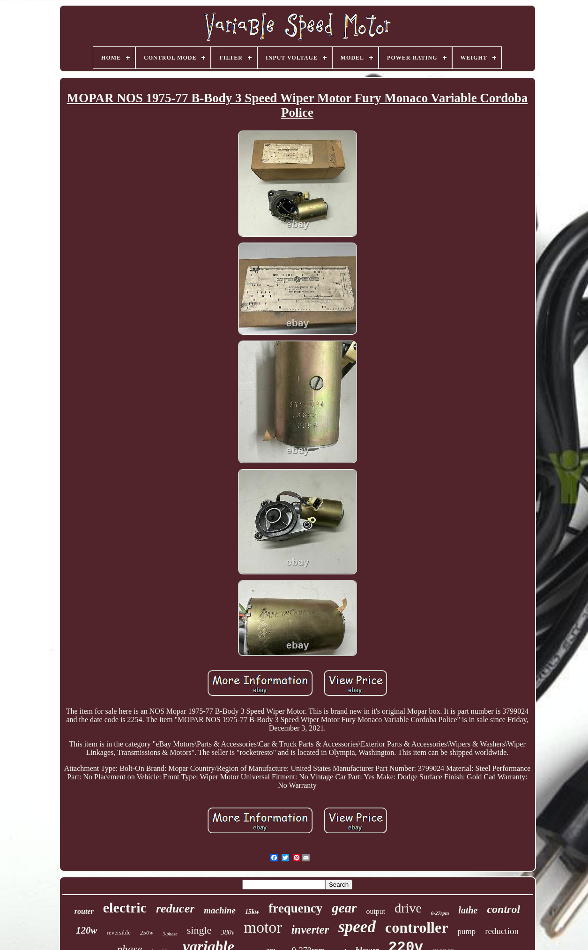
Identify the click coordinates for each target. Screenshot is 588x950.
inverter (310, 929)
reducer (175, 908)
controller (416, 927)
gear (344, 907)
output (375, 911)
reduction (502, 931)
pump (466, 931)
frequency (295, 908)
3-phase (170, 933)
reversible (119, 932)
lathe (467, 910)
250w (146, 932)
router (84, 911)
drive (408, 908)
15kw (252, 911)
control (503, 909)
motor (263, 927)
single (199, 930)
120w (86, 930)
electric (125, 907)
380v (227, 932)
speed (357, 927)
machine (220, 910)
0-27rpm (440, 913)
